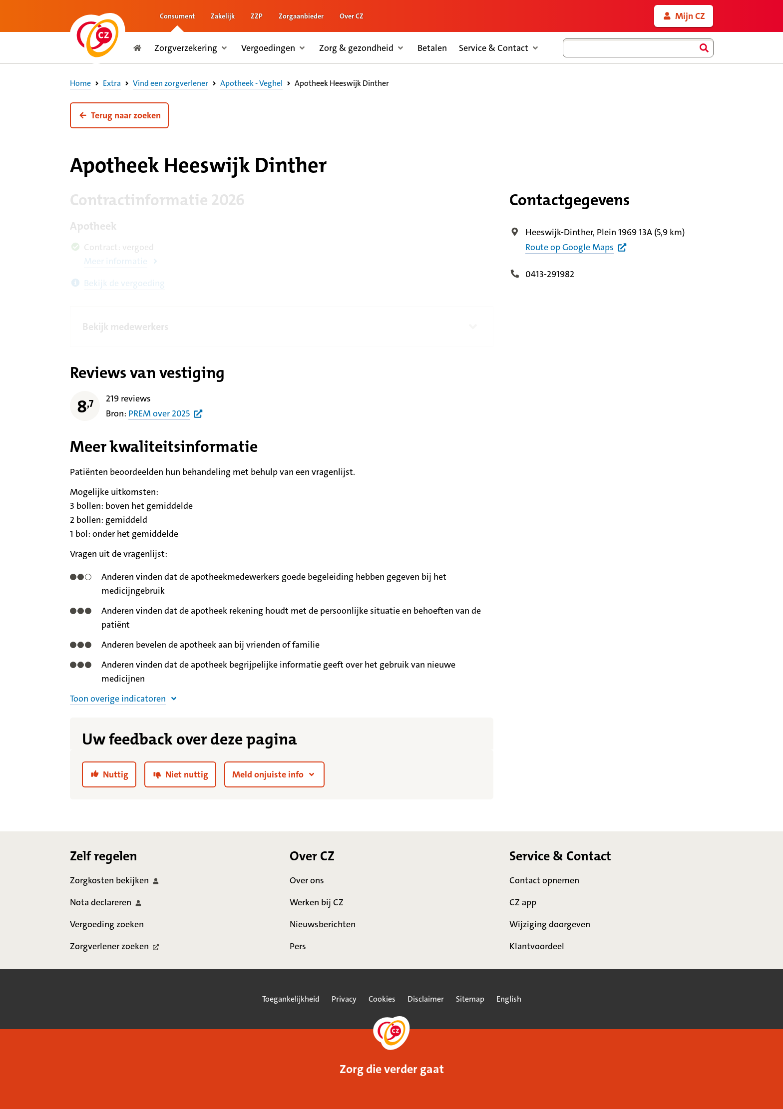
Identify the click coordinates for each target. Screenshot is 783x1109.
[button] (119, 115)
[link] (683, 16)
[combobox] (638, 48)
